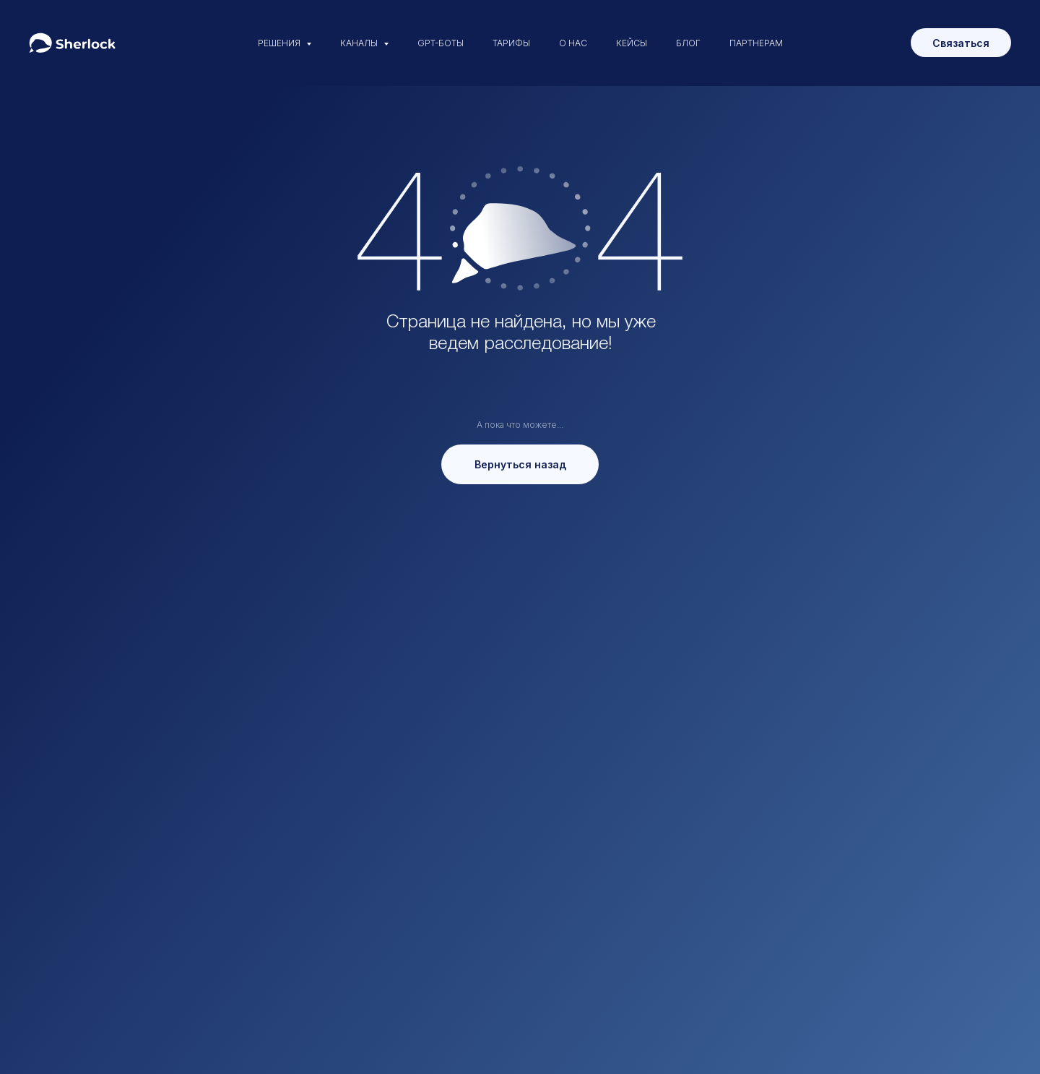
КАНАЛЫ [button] (360, 43)
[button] (961, 42)
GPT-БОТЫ (440, 43)
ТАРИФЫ (511, 43)
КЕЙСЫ (631, 43)
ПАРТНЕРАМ (756, 43)
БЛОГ (688, 43)
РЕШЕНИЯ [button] (280, 43)
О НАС (573, 43)
